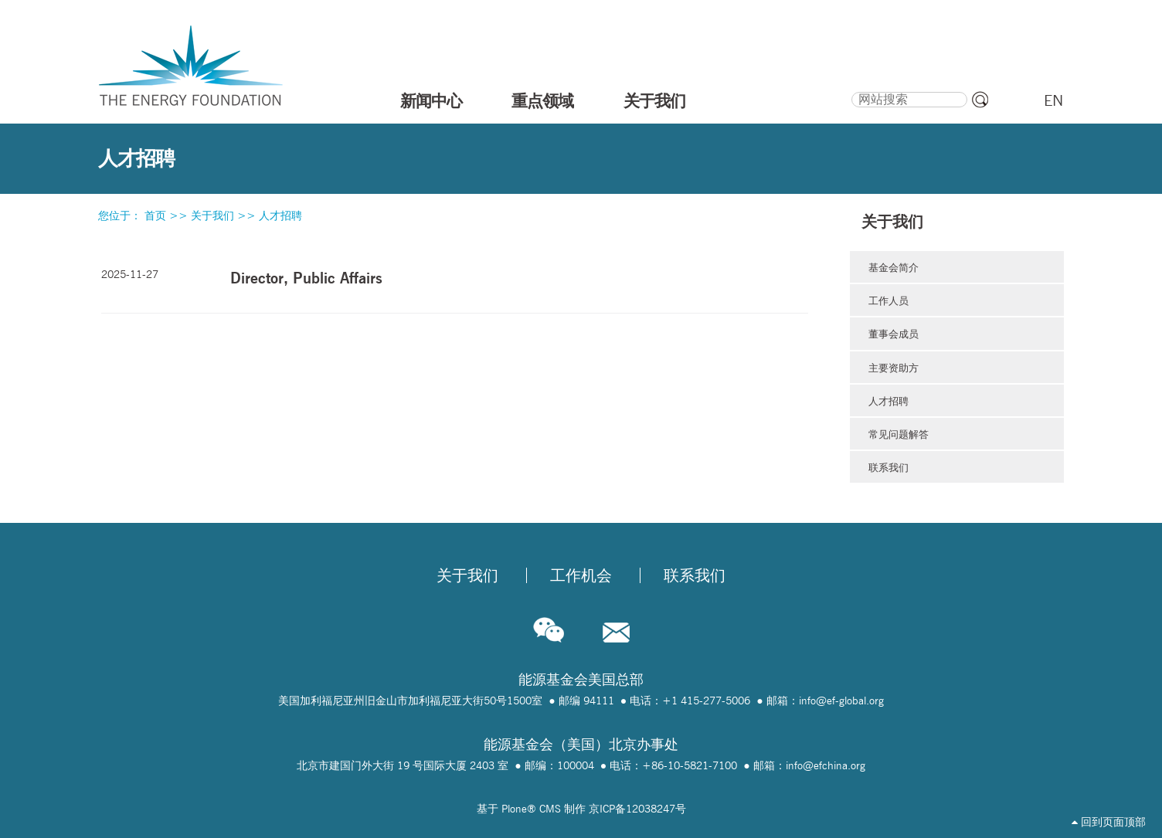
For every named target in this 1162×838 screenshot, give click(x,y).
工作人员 (888, 300)
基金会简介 (893, 267)
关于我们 (654, 100)
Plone (514, 809)
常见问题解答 (898, 434)
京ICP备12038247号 (637, 809)
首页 (155, 215)
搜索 (850, 89)
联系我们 (888, 467)
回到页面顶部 (1109, 822)
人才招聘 (280, 215)
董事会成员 (893, 333)
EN (1053, 100)
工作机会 (581, 575)
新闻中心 (431, 100)
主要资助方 (893, 367)
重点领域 (542, 100)
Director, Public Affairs (306, 277)
